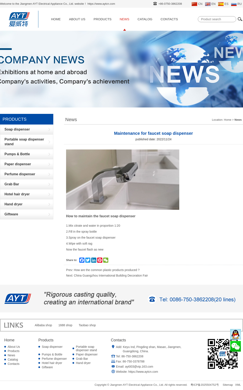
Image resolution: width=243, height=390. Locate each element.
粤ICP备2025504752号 (205, 384)
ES (223, 4)
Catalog (144, 19)
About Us (77, 19)
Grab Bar (82, 358)
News (124, 19)
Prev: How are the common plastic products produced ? (103, 270)
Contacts (169, 19)
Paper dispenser (87, 354)
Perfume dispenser (54, 358)
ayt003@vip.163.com (139, 366)
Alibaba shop (43, 325)
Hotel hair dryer (52, 363)
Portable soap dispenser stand (86, 348)
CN (197, 4)
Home (56, 19)
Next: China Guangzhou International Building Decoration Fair (107, 275)
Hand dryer (83, 363)
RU (236, 4)
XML (238, 384)
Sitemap (228, 384)
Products (102, 19)
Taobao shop (87, 325)
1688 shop (65, 325)
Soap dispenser (52, 346)
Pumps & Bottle (52, 354)
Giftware (47, 367)
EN (210, 4)
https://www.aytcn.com (143, 371)
